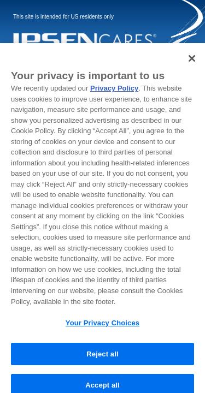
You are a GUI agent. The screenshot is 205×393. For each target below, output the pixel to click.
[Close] (192, 61)
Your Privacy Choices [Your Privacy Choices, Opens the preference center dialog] (102, 325)
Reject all (102, 356)
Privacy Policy (114, 91)
